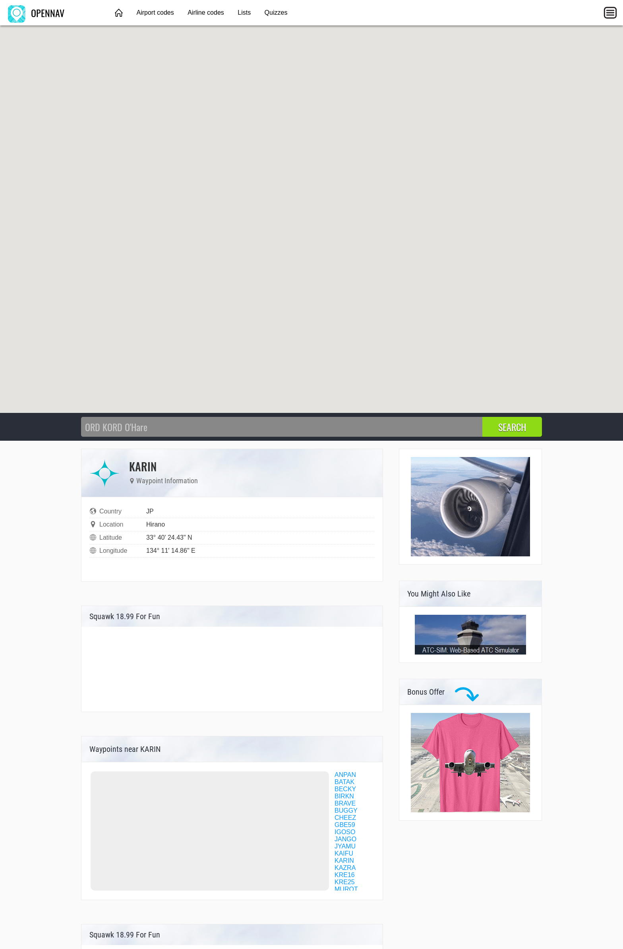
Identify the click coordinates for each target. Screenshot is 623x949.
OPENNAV (36, 13)
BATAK (344, 782)
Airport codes (155, 12)
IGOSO (345, 832)
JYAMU (345, 846)
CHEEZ (345, 817)
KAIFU (344, 853)
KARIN (344, 860)
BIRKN (344, 796)
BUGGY (346, 810)
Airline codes (206, 12)
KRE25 (345, 882)
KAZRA (345, 867)
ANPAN (345, 774)
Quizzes (276, 12)
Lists (244, 12)
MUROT (346, 889)
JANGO (345, 839)
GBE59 (345, 824)
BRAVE (345, 803)
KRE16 (345, 875)
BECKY (345, 789)
